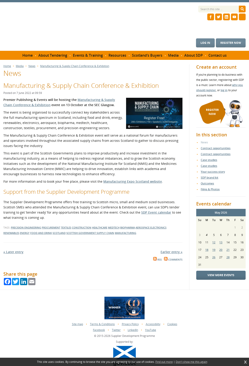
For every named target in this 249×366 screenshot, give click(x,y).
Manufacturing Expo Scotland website (132, 181)
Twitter (116, 330)
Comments (173, 259)
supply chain (105, 233)
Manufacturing (125, 233)
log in (224, 90)
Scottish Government (81, 233)
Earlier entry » (171, 252)
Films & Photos (210, 189)
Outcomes (207, 183)
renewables (11, 233)
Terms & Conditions (102, 324)
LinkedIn (133, 330)
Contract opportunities (216, 148)
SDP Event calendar (156, 212)
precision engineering (26, 227)
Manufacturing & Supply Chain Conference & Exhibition (74, 66)
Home (7, 66)
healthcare (99, 227)
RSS (157, 259)
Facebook (99, 330)
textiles (66, 227)
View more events (221, 275)
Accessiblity (153, 324)
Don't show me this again (191, 362)
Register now (230, 43)
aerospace (143, 227)
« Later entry (13, 252)
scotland (59, 233)
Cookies (172, 324)
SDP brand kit (209, 178)
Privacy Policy (130, 324)
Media (20, 66)
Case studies (209, 160)
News (31, 66)
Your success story (213, 172)
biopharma (127, 227)
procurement (51, 227)
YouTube (150, 330)
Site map (77, 324)
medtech (114, 227)
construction (81, 227)
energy (25, 233)
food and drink (41, 233)
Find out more (164, 362)
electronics (158, 227)
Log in (205, 43)
